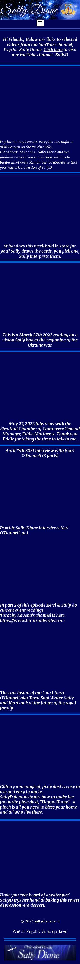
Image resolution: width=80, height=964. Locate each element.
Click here (53, 49)
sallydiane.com (47, 921)
